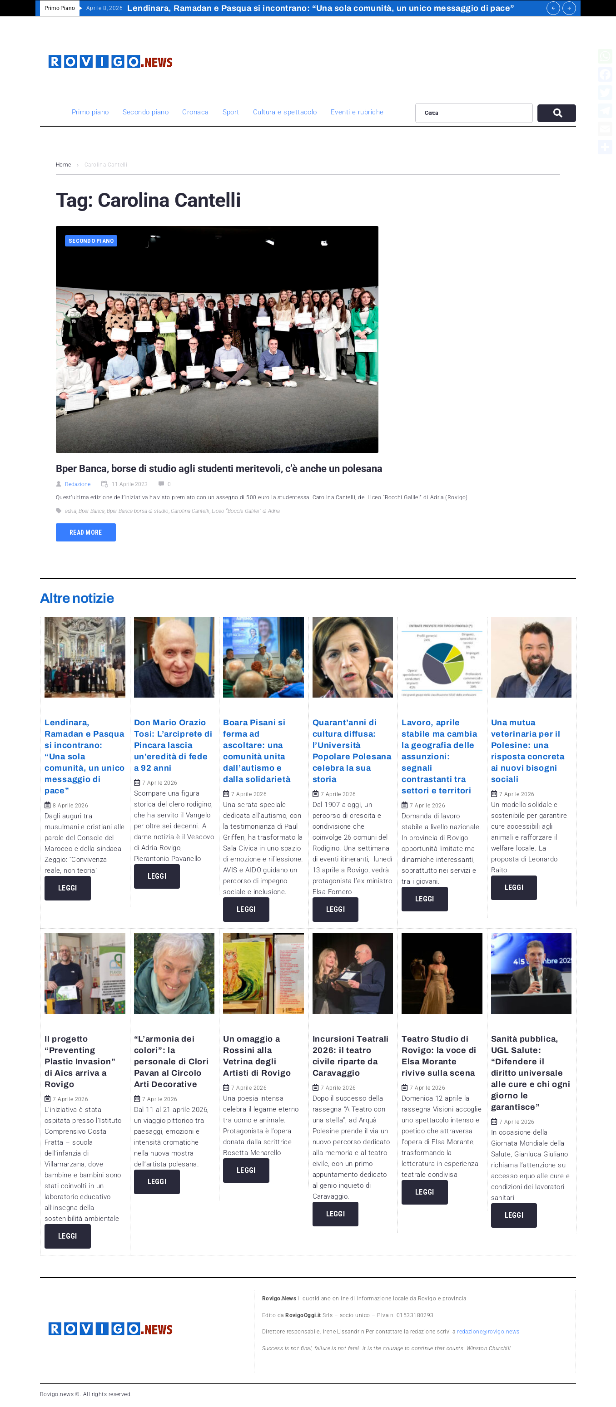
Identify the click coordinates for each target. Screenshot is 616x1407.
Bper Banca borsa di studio (138, 511)
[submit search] (556, 113)
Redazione (77, 484)
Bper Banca (91, 511)
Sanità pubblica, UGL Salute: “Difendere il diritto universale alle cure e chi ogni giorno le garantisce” (531, 1073)
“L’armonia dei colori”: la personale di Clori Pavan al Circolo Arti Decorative (171, 1061)
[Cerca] (474, 113)
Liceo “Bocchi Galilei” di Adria (246, 511)
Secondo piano (91, 240)
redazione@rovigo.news (488, 1331)
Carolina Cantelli (190, 511)
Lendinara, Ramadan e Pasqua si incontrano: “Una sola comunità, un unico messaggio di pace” (85, 756)
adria (70, 511)
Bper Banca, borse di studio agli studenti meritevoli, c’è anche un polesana (219, 468)
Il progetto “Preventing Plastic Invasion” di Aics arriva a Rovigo (80, 1061)
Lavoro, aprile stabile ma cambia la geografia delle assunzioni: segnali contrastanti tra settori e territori (439, 756)
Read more (86, 532)
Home (63, 165)
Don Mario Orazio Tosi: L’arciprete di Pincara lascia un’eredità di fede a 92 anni (173, 745)
